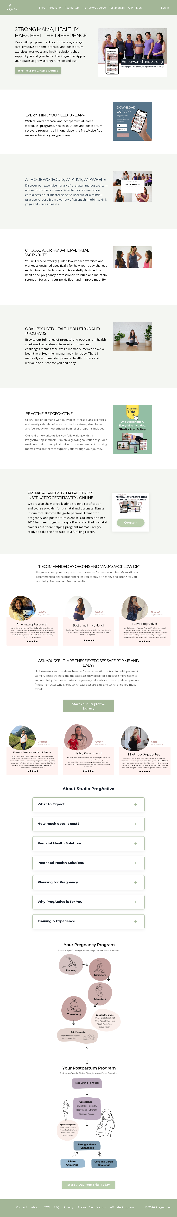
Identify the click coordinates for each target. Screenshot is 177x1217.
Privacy (68, 1209)
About (35, 1209)
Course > (130, 523)
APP (130, 7)
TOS (47, 1209)
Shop (42, 7)
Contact (21, 1209)
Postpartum (72, 7)
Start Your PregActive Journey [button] (38, 70)
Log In (165, 7)
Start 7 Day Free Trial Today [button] (88, 1186)
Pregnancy (55, 7)
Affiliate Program (122, 1209)
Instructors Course (94, 7)
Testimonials (117, 7)
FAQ (56, 1209)
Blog (139, 7)
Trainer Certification (91, 1209)
